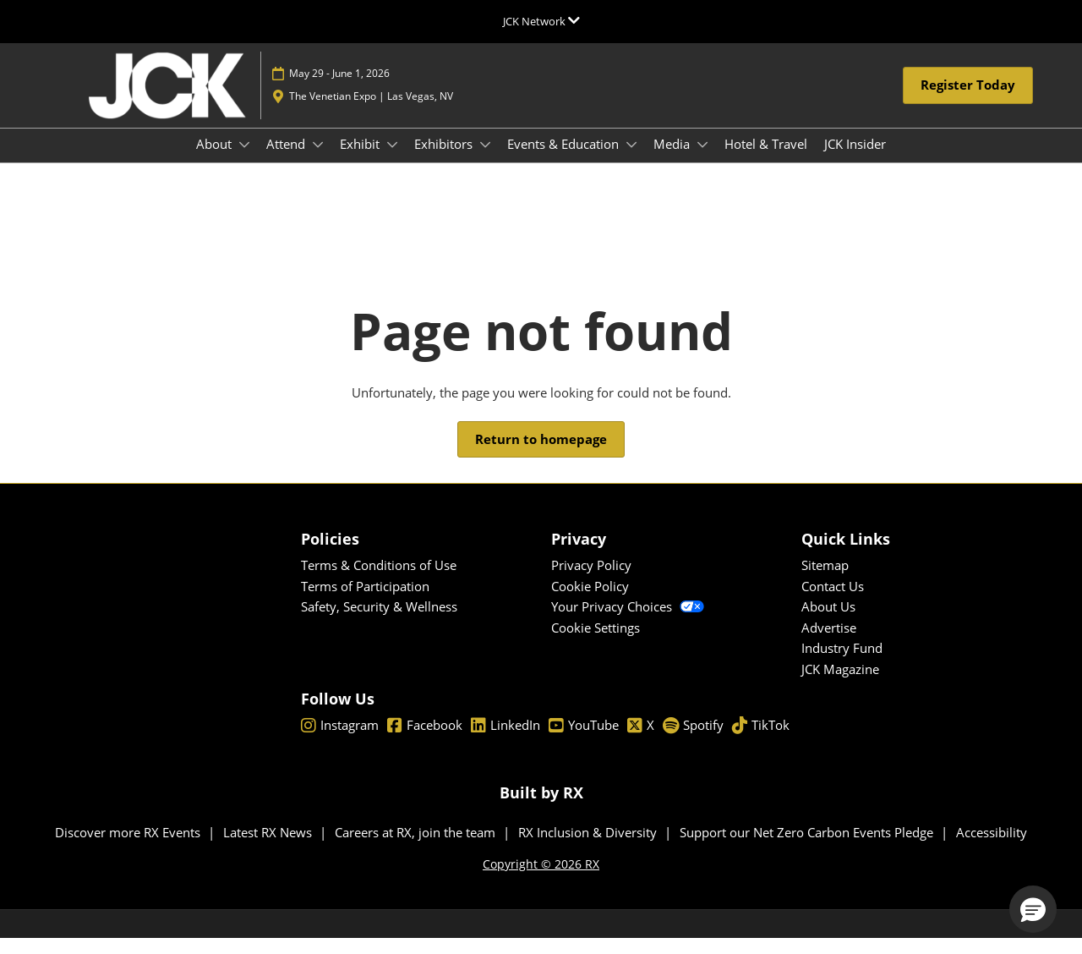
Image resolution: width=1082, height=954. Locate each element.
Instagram (340, 740)
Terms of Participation (365, 601)
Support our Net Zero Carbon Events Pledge (808, 847)
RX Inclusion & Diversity (589, 847)
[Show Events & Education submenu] (631, 161)
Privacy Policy (591, 580)
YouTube (584, 740)
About (215, 159)
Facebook (424, 740)
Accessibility (991, 847)
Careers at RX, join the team (417, 847)
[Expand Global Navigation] (541, 21)
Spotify (693, 740)
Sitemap (825, 580)
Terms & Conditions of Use (378, 580)
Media (673, 159)
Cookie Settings (595, 642)
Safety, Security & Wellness (379, 621)
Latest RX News (269, 847)
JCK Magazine (840, 684)
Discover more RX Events (129, 847)
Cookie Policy (590, 601)
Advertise (828, 642)
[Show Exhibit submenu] (392, 161)
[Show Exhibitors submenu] (485, 161)
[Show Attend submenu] (318, 161)
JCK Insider (855, 159)
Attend (287, 159)
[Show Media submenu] (702, 161)
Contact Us (832, 601)
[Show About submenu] (244, 161)
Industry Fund (842, 663)
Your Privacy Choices (627, 621)
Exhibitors (445, 159)
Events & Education (564, 159)
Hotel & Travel (765, 159)
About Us (828, 621)
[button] (968, 101)
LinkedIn (505, 740)
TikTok (761, 740)
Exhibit (361, 159)
